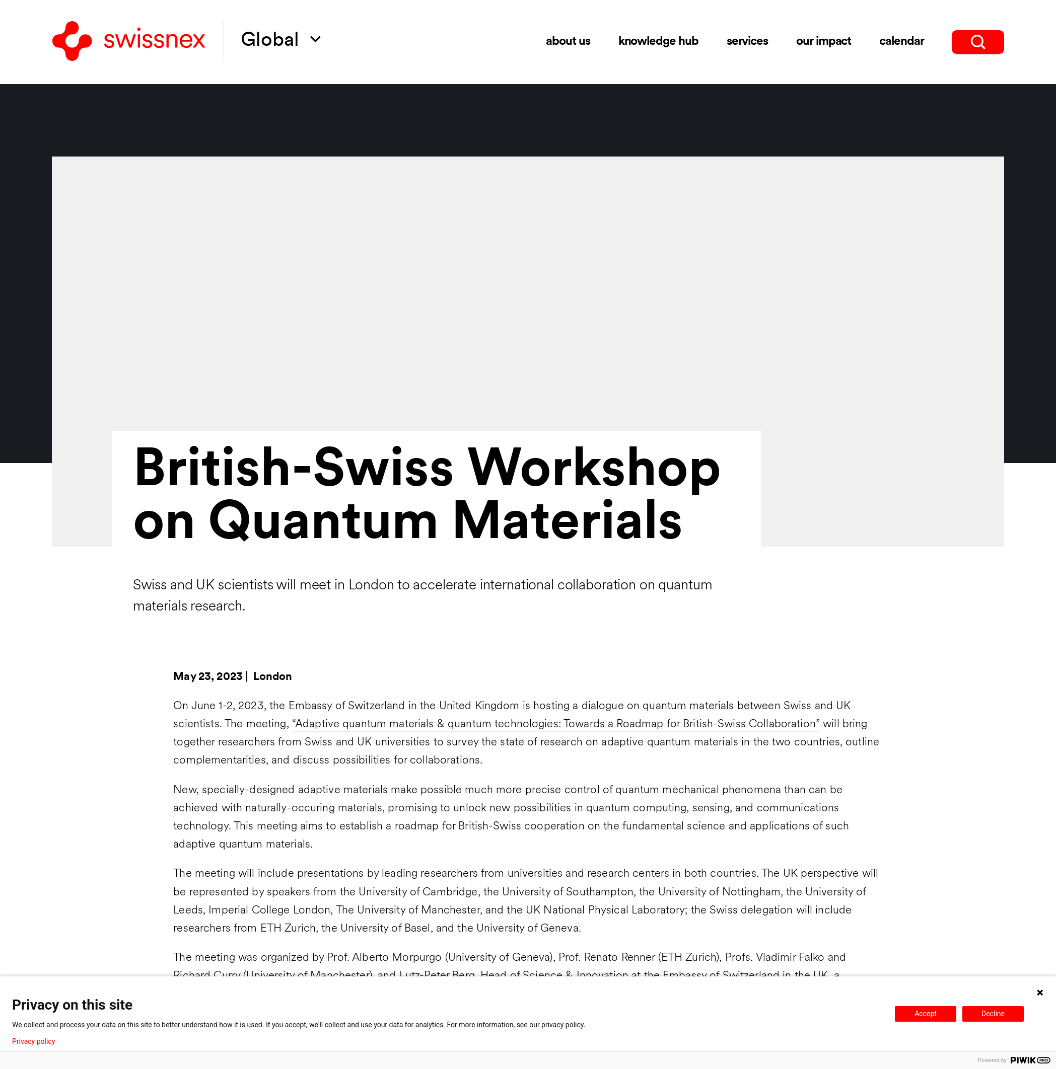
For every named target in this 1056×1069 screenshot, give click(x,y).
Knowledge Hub (658, 42)
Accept (925, 1014)
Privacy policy (33, 1041)
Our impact (824, 42)
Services (747, 42)
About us (568, 42)
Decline (993, 1014)
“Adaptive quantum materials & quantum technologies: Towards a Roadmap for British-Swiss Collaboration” (556, 724)
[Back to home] (129, 42)
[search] (978, 41)
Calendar (901, 42)
